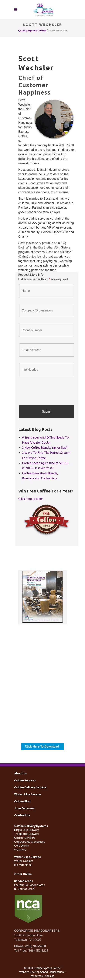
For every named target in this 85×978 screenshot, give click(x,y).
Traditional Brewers (26, 834)
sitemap (49, 975)
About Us (20, 773)
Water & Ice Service (27, 794)
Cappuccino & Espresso (29, 842)
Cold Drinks (21, 846)
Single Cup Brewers (26, 830)
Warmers (20, 849)
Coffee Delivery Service (30, 787)
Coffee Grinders (24, 838)
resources (37, 975)
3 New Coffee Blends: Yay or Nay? (45, 447)
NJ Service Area (24, 889)
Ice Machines (23, 865)
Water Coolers (23, 861)
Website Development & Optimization (41, 971)
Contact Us (22, 815)
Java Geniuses (24, 808)
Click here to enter (30, 498)
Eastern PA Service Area (29, 885)
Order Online (23, 874)
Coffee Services (25, 780)
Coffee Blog (22, 801)
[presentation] (48, 391)
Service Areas (23, 881)
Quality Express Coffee (32, 30)
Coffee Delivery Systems (31, 826)
